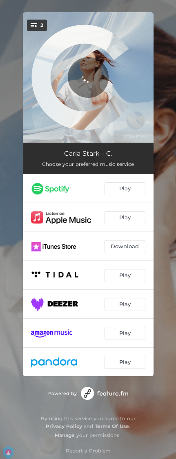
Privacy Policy (64, 426)
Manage (65, 435)
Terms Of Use (112, 426)
